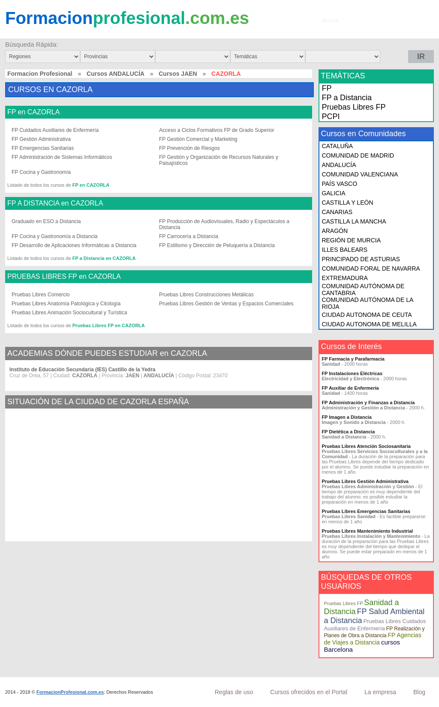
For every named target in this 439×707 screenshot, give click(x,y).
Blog (419, 692)
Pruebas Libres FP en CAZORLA (108, 325)
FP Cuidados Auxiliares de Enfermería (55, 130)
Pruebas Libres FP (353, 107)
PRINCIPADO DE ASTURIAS (361, 259)
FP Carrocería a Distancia (188, 236)
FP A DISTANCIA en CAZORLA (55, 203)
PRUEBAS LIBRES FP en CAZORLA (64, 276)
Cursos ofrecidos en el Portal (308, 692)
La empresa (380, 692)
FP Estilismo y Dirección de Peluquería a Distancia (217, 245)
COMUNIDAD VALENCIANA (360, 174)
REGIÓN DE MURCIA (351, 240)
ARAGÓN (335, 230)
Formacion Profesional (39, 73)
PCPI (331, 116)
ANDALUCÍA (339, 164)
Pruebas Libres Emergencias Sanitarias (366, 511)
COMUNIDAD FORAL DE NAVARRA (371, 268)
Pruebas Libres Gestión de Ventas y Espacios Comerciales (226, 304)
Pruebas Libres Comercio (40, 295)
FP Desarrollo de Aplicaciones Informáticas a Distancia (74, 245)
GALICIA (333, 193)
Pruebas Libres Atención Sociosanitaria (366, 446)
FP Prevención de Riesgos (189, 148)
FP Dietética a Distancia (348, 431)
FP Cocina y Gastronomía (41, 172)
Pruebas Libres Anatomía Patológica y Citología (66, 304)
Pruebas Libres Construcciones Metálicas (206, 295)
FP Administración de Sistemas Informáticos (62, 157)
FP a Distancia (347, 97)
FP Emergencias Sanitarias (43, 148)
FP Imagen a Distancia (347, 417)
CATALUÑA (337, 146)
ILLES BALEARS (344, 249)
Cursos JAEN (178, 73)
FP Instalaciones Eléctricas (352, 373)
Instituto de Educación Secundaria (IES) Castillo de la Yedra (82, 370)
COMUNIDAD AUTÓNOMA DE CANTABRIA (363, 289)
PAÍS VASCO (339, 183)
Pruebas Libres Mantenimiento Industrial (367, 531)
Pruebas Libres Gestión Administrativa (365, 481)
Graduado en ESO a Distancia (46, 221)
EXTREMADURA (344, 277)
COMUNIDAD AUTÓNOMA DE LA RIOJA (367, 303)
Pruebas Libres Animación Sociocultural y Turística (69, 313)
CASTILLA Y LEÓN (347, 202)
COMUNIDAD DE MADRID (358, 155)
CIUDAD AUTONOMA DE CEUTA (367, 314)
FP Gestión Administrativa (41, 139)
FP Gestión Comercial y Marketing (198, 139)
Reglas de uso (234, 692)
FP (326, 88)
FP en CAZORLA (33, 112)
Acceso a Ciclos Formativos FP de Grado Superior (216, 130)
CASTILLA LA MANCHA (354, 221)
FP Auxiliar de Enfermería (350, 388)
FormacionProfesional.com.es (70, 692)
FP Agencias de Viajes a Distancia (372, 639)
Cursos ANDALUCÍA (115, 73)
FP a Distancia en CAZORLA (104, 258)
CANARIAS (337, 212)
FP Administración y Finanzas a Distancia (368, 402)
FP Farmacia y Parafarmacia (353, 358)
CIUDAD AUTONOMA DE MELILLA (369, 324)
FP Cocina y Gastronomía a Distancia (55, 236)
